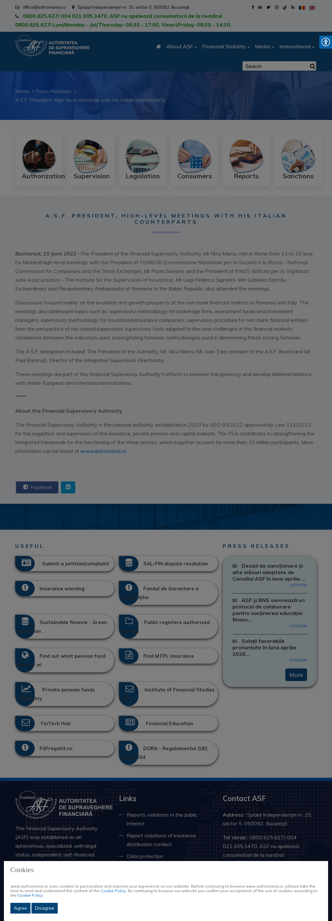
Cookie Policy (113, 890)
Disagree (44, 908)
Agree (20, 908)
